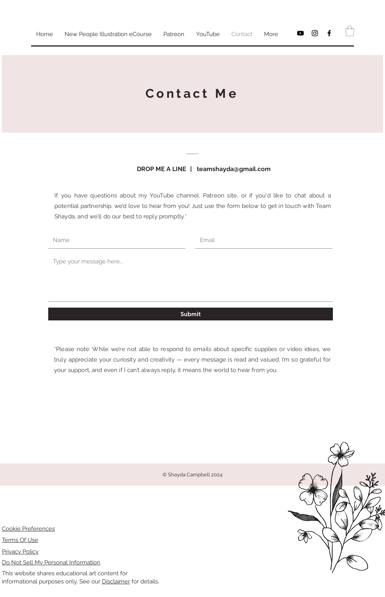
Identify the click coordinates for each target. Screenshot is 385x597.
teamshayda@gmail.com (234, 169)
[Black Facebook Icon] (329, 33)
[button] (349, 31)
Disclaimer (116, 581)
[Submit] (190, 314)
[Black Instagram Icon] (315, 33)
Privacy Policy (20, 551)
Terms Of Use (20, 539)
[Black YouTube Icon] (300, 33)
